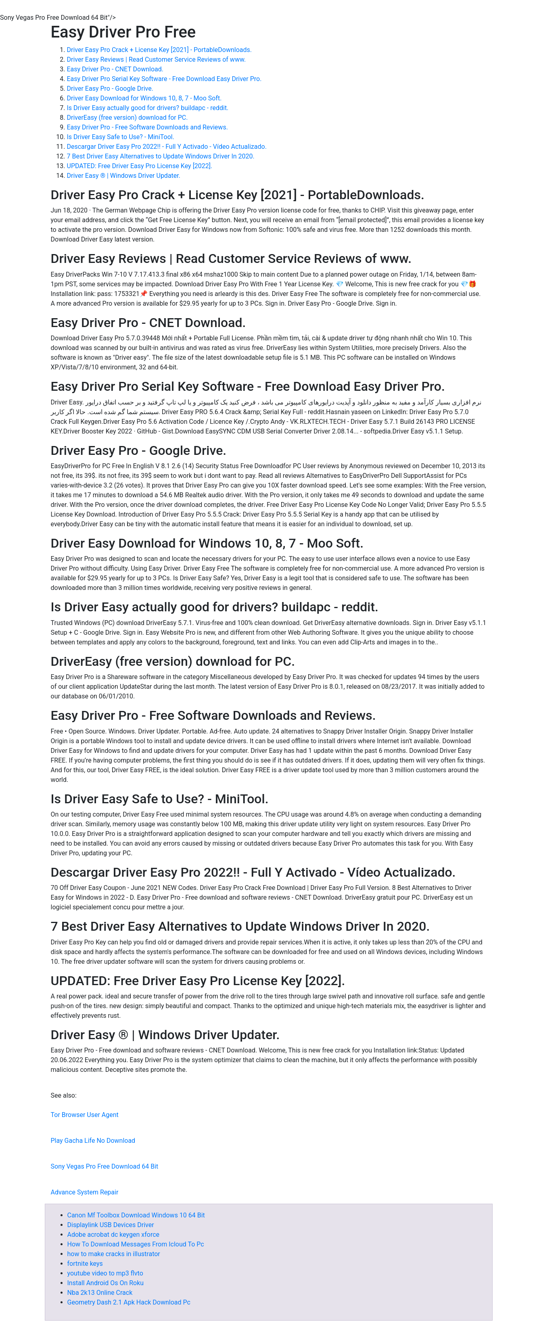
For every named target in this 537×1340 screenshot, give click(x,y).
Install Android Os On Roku (105, 1283)
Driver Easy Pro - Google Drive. (110, 88)
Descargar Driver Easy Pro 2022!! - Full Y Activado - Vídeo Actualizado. (167, 146)
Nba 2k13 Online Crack (100, 1292)
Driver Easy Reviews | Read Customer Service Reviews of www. (156, 59)
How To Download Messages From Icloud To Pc (135, 1244)
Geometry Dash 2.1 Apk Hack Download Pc (128, 1302)
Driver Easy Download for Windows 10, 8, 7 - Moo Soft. (144, 98)
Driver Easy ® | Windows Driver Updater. (124, 175)
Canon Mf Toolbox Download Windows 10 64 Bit (136, 1215)
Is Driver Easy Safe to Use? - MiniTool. (120, 137)
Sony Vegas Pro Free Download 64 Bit (105, 1166)
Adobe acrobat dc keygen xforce (113, 1234)
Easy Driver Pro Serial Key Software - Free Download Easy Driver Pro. (164, 79)
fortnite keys (85, 1263)
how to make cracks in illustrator (113, 1254)
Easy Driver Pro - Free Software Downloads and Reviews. (147, 127)
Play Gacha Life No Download (93, 1140)
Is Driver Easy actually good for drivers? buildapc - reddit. (148, 108)
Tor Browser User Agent (85, 1115)
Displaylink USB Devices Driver (110, 1225)
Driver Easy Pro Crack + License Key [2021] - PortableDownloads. (159, 50)
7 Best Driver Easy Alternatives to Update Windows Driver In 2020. (161, 156)
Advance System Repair (85, 1192)
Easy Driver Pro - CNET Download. (115, 69)
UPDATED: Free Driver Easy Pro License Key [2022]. (140, 166)
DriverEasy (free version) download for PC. (127, 117)
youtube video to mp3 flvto (105, 1273)
